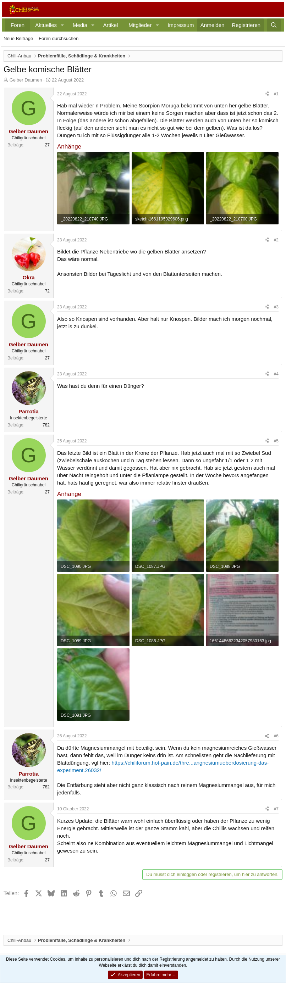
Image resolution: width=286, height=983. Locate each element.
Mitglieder (140, 25)
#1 (276, 93)
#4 (276, 374)
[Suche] (274, 25)
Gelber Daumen (26, 80)
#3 (276, 307)
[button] (62, 25)
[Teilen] (266, 94)
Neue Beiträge (18, 38)
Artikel (110, 25)
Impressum (180, 25)
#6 (276, 735)
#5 (276, 441)
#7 (276, 808)
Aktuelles (46, 25)
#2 (276, 240)
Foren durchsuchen (58, 38)
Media (80, 25)
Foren (17, 25)
